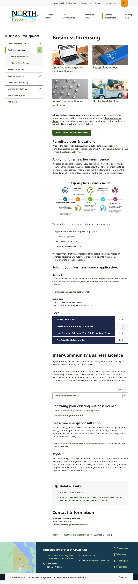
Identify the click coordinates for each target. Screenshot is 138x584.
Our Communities (69, 16)
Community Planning (17, 89)
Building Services (16, 76)
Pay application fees (105, 67)
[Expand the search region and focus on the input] (116, 3)
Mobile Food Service (20, 63)
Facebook (121, 548)
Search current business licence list (72, 132)
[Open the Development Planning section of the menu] (39, 82)
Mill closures (13, 102)
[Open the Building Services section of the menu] (39, 75)
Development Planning (18, 82)
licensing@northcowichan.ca (106, 278)
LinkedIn (120, 567)
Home (55, 534)
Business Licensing (16, 50)
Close (121, 577)
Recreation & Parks (89, 16)
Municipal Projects (16, 95)
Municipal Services (49, 16)
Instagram (121, 561)
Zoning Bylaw (114, 148)
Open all (120, 389)
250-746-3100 (93, 555)
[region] (90, 330)
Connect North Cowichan (65, 3)
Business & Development (110, 16)
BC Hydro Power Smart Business (82, 443)
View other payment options (69, 415)
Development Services (71, 151)
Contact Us (86, 3)
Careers (98, 3)
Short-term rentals (19, 56)
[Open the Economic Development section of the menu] (39, 43)
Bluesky (120, 554)
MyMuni (94, 410)
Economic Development (18, 44)
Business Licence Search (71, 492)
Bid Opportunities (16, 69)
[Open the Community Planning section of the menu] (39, 88)
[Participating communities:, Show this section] (90, 396)
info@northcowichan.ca (99, 560)
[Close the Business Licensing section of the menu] (39, 50)
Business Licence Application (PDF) (72, 291)
